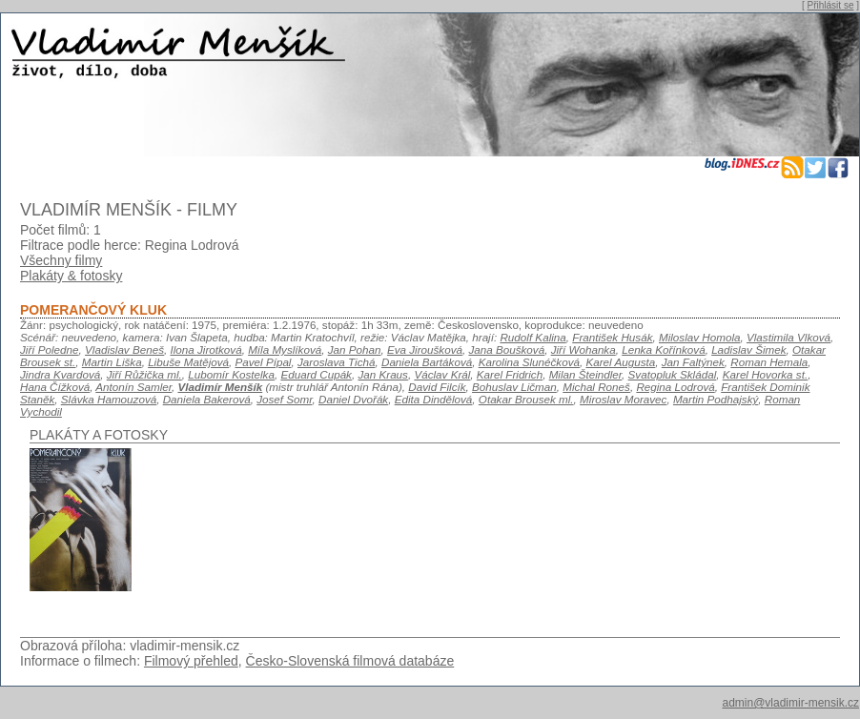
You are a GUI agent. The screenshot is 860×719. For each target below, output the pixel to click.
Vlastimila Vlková (788, 337)
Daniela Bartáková (426, 362)
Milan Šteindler (585, 374)
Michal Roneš (596, 386)
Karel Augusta (620, 362)
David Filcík (436, 386)
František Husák (612, 337)
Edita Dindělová (434, 399)
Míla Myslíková (284, 349)
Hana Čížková (55, 386)
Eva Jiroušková (424, 349)
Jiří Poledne (49, 349)
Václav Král (442, 374)
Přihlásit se (831, 5)
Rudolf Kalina (532, 337)
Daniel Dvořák (353, 399)
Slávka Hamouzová (108, 399)
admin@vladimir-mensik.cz (790, 702)
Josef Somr (284, 399)
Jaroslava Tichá (336, 362)
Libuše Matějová (188, 362)
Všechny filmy (61, 260)
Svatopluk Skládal (672, 374)
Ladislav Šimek (748, 349)
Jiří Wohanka (583, 349)
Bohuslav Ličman (514, 386)
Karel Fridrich (510, 374)
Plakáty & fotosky (71, 275)
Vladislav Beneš (124, 349)
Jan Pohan (354, 349)
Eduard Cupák (316, 374)
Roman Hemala (769, 362)
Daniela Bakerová (207, 399)
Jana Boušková (506, 349)
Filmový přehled (191, 660)
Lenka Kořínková (663, 349)
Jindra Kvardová (60, 374)
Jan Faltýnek (693, 362)
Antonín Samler (133, 386)
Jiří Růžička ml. (144, 374)
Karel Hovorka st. (765, 374)
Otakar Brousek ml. (526, 399)
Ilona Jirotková (205, 349)
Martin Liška (112, 362)
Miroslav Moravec (623, 399)
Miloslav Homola (700, 337)
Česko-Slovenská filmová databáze (350, 660)
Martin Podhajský (715, 399)
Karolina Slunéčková (529, 362)
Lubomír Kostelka (231, 374)
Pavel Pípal (263, 362)
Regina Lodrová (675, 386)
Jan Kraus (382, 374)
